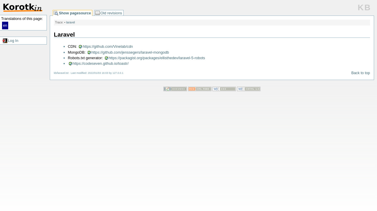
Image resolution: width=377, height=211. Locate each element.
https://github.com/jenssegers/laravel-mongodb (130, 52)
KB (364, 7)
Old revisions (111, 13)
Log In (13, 40)
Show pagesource (75, 13)
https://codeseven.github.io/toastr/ (101, 63)
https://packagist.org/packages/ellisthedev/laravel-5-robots (157, 58)
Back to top (360, 73)
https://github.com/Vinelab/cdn (108, 46)
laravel (70, 22)
